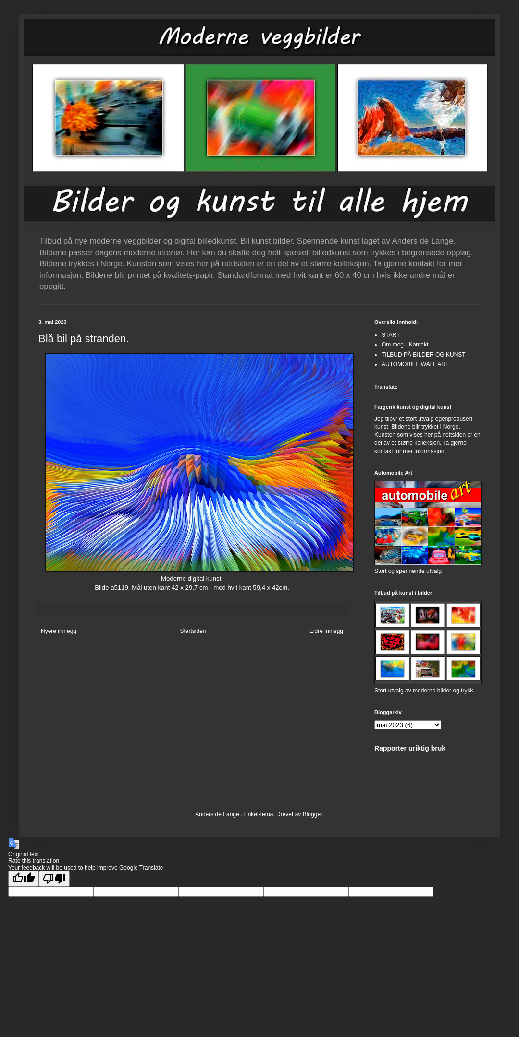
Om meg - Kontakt (405, 344)
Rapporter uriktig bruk (409, 748)
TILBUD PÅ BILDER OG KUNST (424, 354)
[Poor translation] (54, 879)
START (391, 335)
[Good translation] (23, 879)
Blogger (312, 814)
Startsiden (193, 631)
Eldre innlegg (326, 631)
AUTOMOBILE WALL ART (415, 364)
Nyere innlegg (58, 631)
